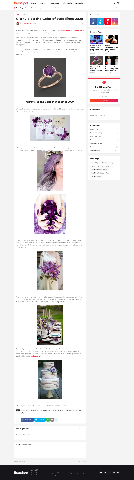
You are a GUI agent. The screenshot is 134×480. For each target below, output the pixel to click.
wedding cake (34, 356)
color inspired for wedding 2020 (71, 30)
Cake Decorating (34, 410)
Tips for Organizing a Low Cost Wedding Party (111, 48)
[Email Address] (104, 96)
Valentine (104, 140)
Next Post (81, 461)
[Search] (118, 3)
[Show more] (56, 420)
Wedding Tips (21, 413)
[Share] (82, 23)
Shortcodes (79, 3)
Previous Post (20, 461)
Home (33, 3)
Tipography (67, 3)
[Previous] (116, 8)
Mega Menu (54, 3)
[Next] (119, 8)
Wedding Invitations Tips (73, 410)
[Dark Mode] (114, 3)
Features (42, 3)
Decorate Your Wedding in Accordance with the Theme (44, 8)
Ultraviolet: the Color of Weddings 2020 (96, 68)
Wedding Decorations (58, 410)
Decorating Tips (45, 410)
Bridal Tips (25, 15)
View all (81, 429)
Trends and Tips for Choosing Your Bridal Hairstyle (111, 68)
